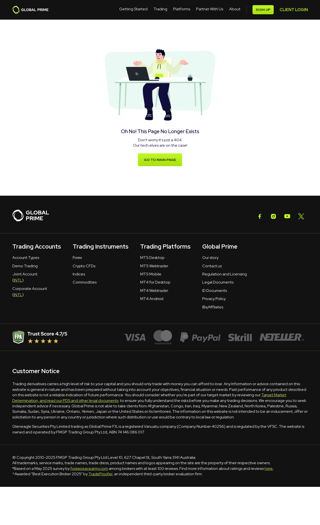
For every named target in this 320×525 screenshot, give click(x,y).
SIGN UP (294, 10)
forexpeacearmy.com (89, 468)
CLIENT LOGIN (261, 9)
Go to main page (160, 159)
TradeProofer (100, 474)
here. (269, 468)
